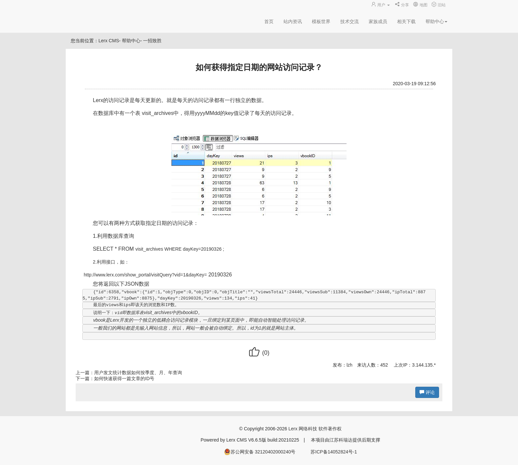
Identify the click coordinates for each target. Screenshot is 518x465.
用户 (381, 5)
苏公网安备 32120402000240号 (260, 451)
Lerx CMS (108, 40)
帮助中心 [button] (436, 21)
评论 (427, 392)
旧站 (438, 5)
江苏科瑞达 (340, 440)
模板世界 (321, 21)
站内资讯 (292, 21)
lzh (349, 365)
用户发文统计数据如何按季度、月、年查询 (138, 372)
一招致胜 (152, 40)
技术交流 (349, 21)
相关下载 (406, 21)
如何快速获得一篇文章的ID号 (124, 378)
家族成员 (378, 21)
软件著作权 (330, 428)
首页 (269, 21)
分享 (402, 5)
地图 (420, 5)
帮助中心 (131, 40)
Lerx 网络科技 (302, 428)
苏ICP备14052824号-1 (334, 451)
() (258, 352)
